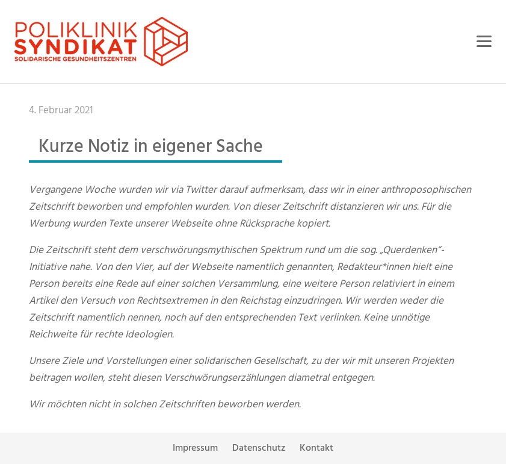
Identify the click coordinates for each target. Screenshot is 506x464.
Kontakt (316, 448)
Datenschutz (258, 448)
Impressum (195, 448)
